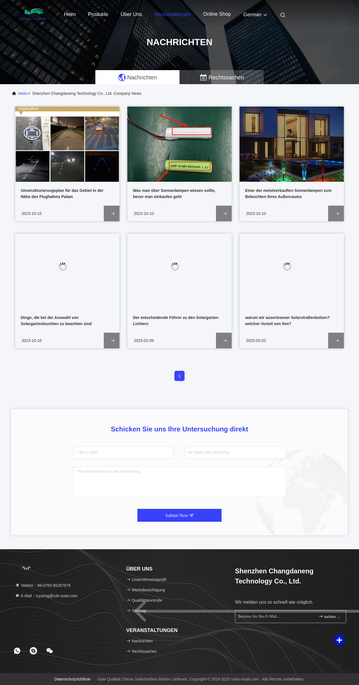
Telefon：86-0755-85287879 (42, 585)
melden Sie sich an (330, 616)
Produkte (98, 14)
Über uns (131, 14)
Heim (70, 14)
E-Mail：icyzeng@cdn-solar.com (46, 596)
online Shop (217, 14)
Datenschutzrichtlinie (72, 679)
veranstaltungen (172, 14)
